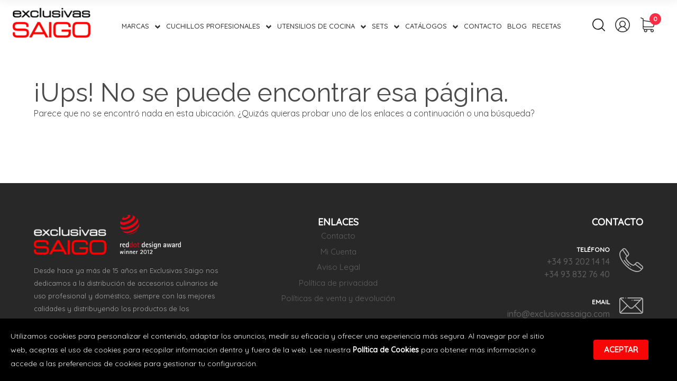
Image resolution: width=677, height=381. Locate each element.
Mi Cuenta (338, 252)
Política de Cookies (386, 350)
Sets (380, 26)
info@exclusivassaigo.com (558, 314)
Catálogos (426, 26)
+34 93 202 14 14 (578, 261)
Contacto (483, 26)
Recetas (546, 26)
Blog (517, 26)
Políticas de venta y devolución (338, 298)
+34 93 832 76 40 (577, 274)
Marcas (135, 26)
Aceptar (621, 349)
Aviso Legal (338, 267)
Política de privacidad (338, 283)
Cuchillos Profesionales (213, 26)
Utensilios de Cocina (316, 26)
